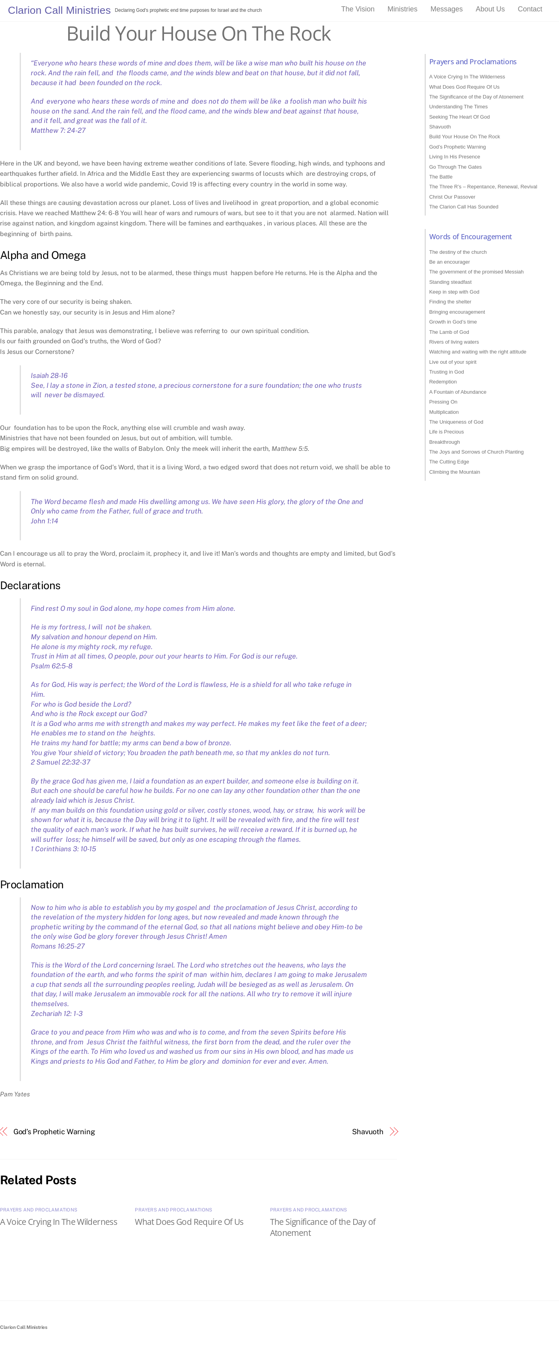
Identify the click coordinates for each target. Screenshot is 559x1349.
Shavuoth (368, 1132)
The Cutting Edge (449, 462)
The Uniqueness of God (456, 422)
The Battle (441, 177)
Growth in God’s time (453, 322)
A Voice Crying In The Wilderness (58, 1221)
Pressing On (443, 402)
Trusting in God (446, 372)
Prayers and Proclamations (38, 1210)
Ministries (402, 9)
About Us (490, 9)
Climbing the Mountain (454, 472)
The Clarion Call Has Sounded (464, 207)
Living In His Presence (454, 157)
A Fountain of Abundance (457, 392)
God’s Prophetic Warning (54, 1132)
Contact (530, 9)
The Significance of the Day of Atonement (476, 97)
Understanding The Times (458, 107)
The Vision (358, 9)
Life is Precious (446, 432)
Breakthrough (444, 442)
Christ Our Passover (452, 197)
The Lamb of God (449, 332)
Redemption (443, 382)
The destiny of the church (458, 252)
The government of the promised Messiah (476, 272)
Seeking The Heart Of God (459, 117)
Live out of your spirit (453, 362)
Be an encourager (449, 262)
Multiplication (444, 412)
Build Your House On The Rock (198, 33)
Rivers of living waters (454, 342)
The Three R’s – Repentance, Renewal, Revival (483, 187)
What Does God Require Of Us (189, 1221)
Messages (446, 9)
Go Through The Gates (455, 167)
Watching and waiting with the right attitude (478, 352)
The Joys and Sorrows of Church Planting (476, 452)
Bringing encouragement (457, 312)
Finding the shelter (450, 302)
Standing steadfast (450, 282)
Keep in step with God (454, 292)
